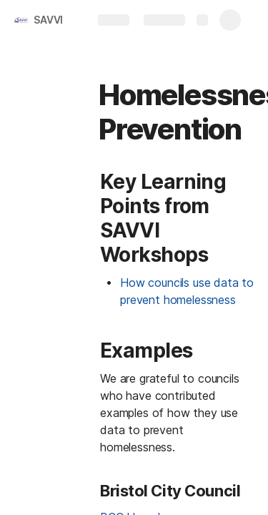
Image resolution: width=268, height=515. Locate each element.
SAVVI (48, 20)
